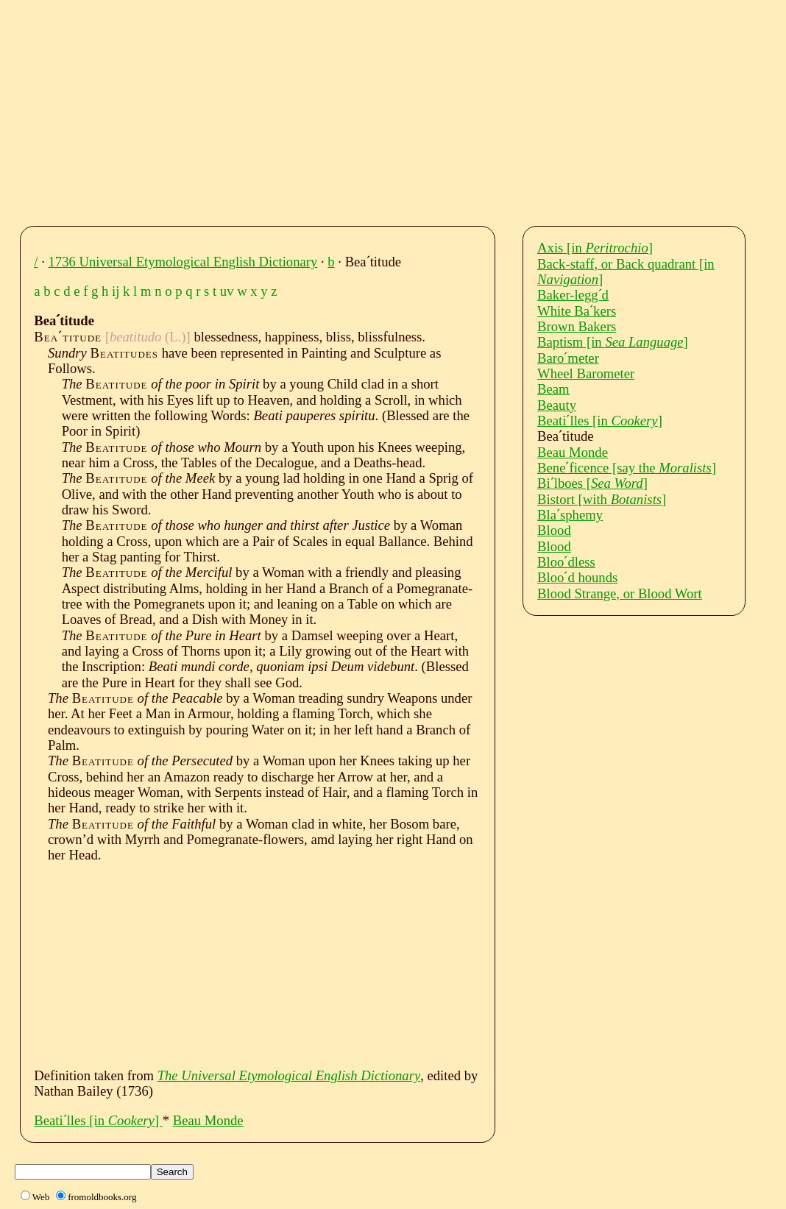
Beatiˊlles (98, 1120)
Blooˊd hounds (577, 577)
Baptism (612, 342)
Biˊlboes (592, 483)
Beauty (556, 405)
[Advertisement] (406, 109)
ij (115, 291)
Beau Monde (208, 1120)
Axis (595, 247)
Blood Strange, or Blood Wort (619, 593)
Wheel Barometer (585, 373)
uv (227, 291)
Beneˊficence (626, 467)
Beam (553, 389)
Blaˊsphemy (570, 514)
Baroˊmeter (568, 358)
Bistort (601, 499)
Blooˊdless (566, 562)
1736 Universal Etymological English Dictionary (183, 261)
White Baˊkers (576, 311)
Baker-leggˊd (573, 294)
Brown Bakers (576, 326)
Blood (554, 530)
